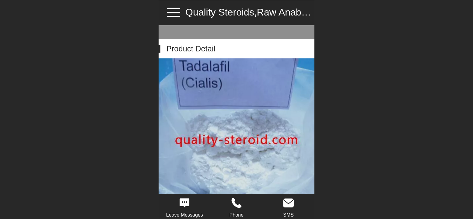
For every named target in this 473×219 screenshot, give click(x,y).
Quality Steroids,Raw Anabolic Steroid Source (284, 12)
